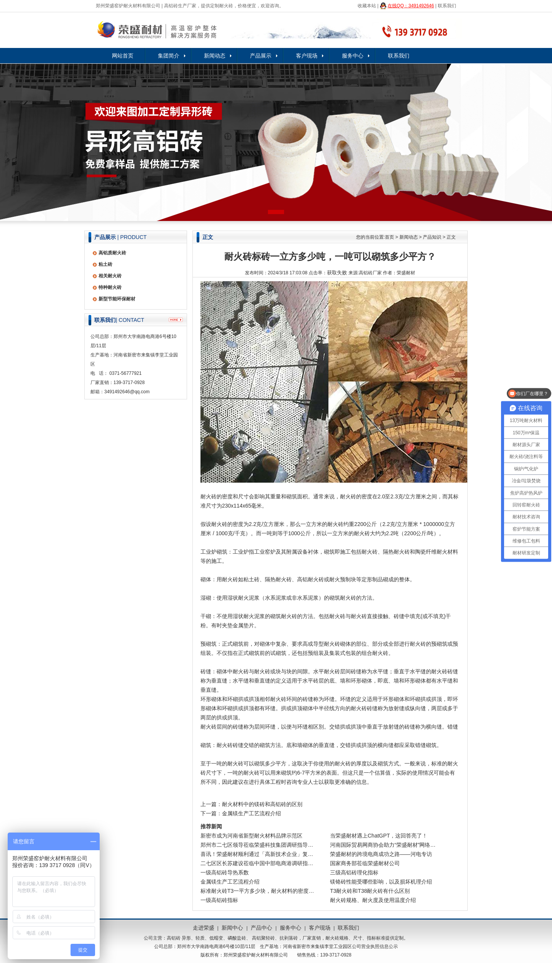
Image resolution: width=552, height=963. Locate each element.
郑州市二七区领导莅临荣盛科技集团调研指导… (256, 845)
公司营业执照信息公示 (375, 946)
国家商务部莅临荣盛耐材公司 (365, 863)
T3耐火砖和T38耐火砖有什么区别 (370, 891)
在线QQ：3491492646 (411, 5)
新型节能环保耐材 (117, 299)
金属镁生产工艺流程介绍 (251, 813)
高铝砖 (174, 938)
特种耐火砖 (110, 287)
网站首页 (122, 56)
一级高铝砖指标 (219, 900)
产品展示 (260, 56)
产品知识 (432, 237)
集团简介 (168, 56)
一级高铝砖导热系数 (224, 872)
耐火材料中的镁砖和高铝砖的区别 (262, 804)
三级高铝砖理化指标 (354, 872)
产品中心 (261, 928)
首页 (389, 237)
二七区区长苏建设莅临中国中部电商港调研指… (256, 863)
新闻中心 (232, 928)
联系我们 (447, 5)
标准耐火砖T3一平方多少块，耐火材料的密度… (257, 891)
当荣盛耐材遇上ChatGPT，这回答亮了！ (378, 836)
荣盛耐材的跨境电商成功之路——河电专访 (381, 854)
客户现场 (306, 56)
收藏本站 (367, 5)
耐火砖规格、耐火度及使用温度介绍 (373, 900)
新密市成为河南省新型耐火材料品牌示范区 (251, 836)
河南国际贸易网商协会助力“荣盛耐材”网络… (382, 845)
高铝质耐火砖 (112, 253)
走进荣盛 (203, 928)
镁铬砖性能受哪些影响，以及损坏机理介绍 (381, 882)
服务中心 (352, 56)
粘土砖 (105, 264)
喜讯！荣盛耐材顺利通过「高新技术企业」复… (256, 854)
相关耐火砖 (110, 276)
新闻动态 (214, 56)
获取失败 (337, 272)
